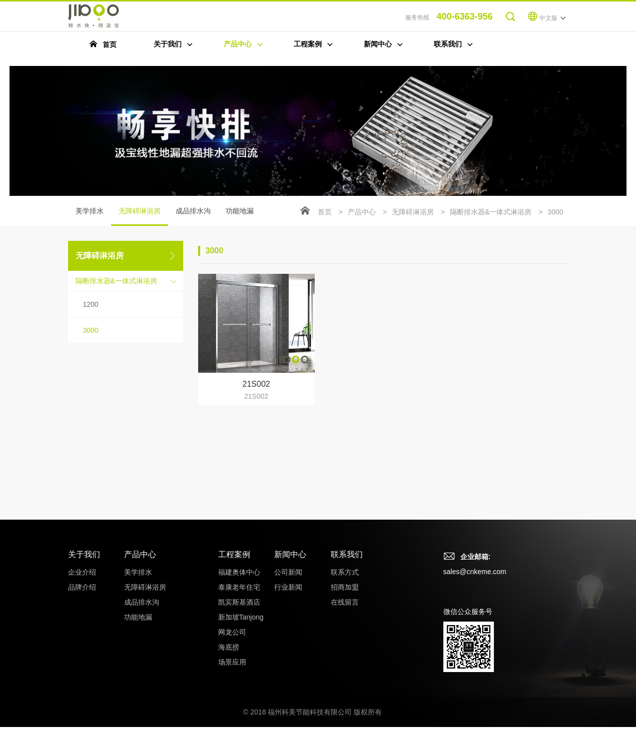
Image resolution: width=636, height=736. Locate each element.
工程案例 (234, 554)
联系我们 (347, 554)
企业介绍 (82, 572)
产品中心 (362, 212)
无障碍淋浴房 (139, 216)
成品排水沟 (193, 211)
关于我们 (84, 554)
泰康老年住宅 (239, 587)
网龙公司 (232, 632)
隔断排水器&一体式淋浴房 (116, 281)
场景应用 (232, 662)
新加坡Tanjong (241, 617)
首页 (325, 212)
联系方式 (345, 572)
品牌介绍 (82, 587)
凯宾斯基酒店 (239, 602)
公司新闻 (288, 572)
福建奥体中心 (239, 572)
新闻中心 (290, 554)
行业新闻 (288, 587)
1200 (91, 304)
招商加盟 (345, 587)
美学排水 (90, 211)
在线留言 (345, 602)
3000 (91, 330)
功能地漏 (240, 211)
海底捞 (228, 647)
